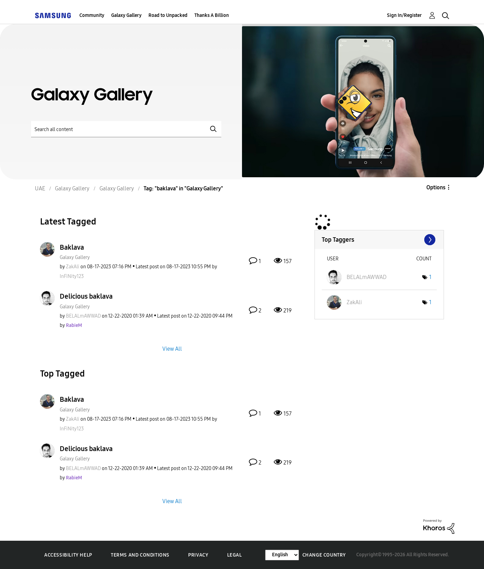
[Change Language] (282, 555)
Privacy (198, 555)
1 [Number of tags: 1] (430, 277)
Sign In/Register (404, 15)
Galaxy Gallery (126, 15)
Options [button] (435, 187)
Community (91, 15)
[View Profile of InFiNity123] (72, 276)
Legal (234, 555)
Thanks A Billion (211, 15)
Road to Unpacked (167, 15)
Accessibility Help (68, 555)
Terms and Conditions (140, 555)
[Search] (126, 129)
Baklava (72, 247)
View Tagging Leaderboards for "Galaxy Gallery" (379, 239)
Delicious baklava (86, 296)
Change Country (324, 555)
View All (172, 349)
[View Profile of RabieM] (74, 325)
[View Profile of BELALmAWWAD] (83, 316)
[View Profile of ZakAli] (72, 267)
